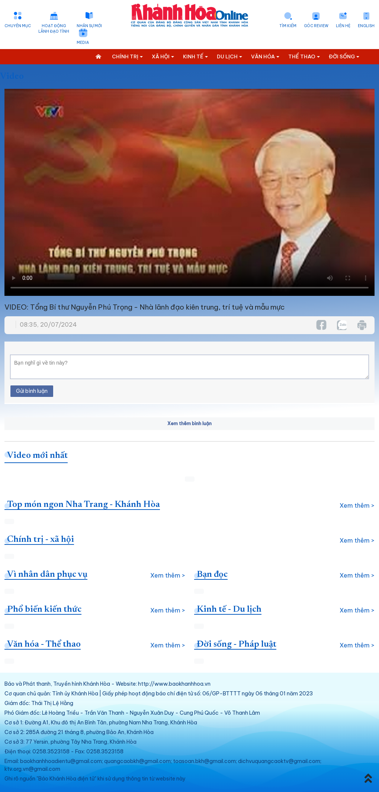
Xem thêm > (357, 505)
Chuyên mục (17, 25)
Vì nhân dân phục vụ (47, 574)
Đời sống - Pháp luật (236, 644)
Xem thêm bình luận (189, 423)
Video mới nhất (37, 455)
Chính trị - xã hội (40, 539)
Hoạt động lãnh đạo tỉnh (53, 28)
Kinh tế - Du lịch (229, 609)
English (366, 25)
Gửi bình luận (32, 391)
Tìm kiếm (287, 25)
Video (12, 76)
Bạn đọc (212, 574)
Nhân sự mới (89, 25)
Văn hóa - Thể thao (44, 644)
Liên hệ (343, 25)
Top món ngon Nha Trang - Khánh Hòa (83, 504)
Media (83, 42)
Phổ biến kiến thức (44, 609)
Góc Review (316, 25)
